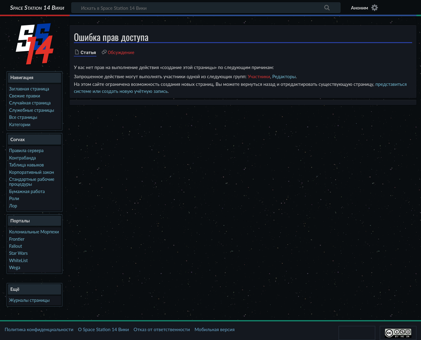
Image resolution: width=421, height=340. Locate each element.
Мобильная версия (214, 329)
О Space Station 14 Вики (103, 329)
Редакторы (284, 76)
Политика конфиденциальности (39, 329)
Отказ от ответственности (162, 329)
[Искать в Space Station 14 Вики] (206, 8)
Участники (259, 76)
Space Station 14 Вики (37, 7)
